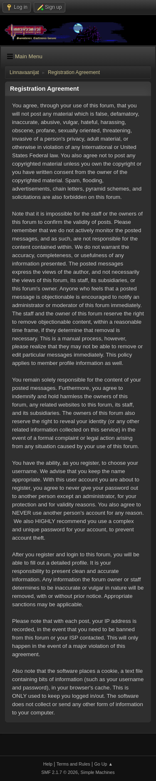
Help (47, 763)
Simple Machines (98, 772)
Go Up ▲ (103, 763)
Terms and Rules (73, 763)
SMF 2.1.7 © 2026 (59, 772)
